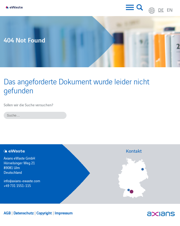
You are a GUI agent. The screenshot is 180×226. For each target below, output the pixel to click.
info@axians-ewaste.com (22, 180)
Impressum (64, 212)
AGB (7, 212)
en (170, 9)
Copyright (44, 212)
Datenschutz (23, 212)
